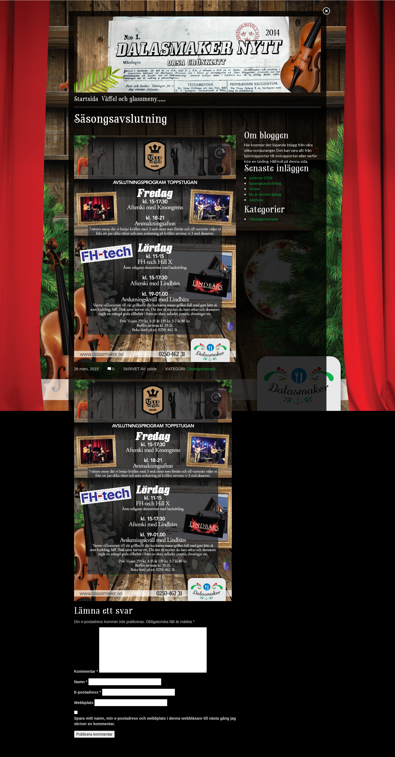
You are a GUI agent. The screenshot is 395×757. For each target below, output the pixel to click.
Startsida (86, 99)
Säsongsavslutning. (265, 183)
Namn (80, 682)
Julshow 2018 (260, 177)
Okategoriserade (201, 369)
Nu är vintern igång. (265, 194)
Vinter (254, 188)
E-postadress (87, 692)
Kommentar (86, 671)
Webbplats (84, 702)
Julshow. (256, 199)
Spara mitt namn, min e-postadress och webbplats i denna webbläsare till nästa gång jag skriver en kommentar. (155, 721)
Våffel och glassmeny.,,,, (133, 99)
